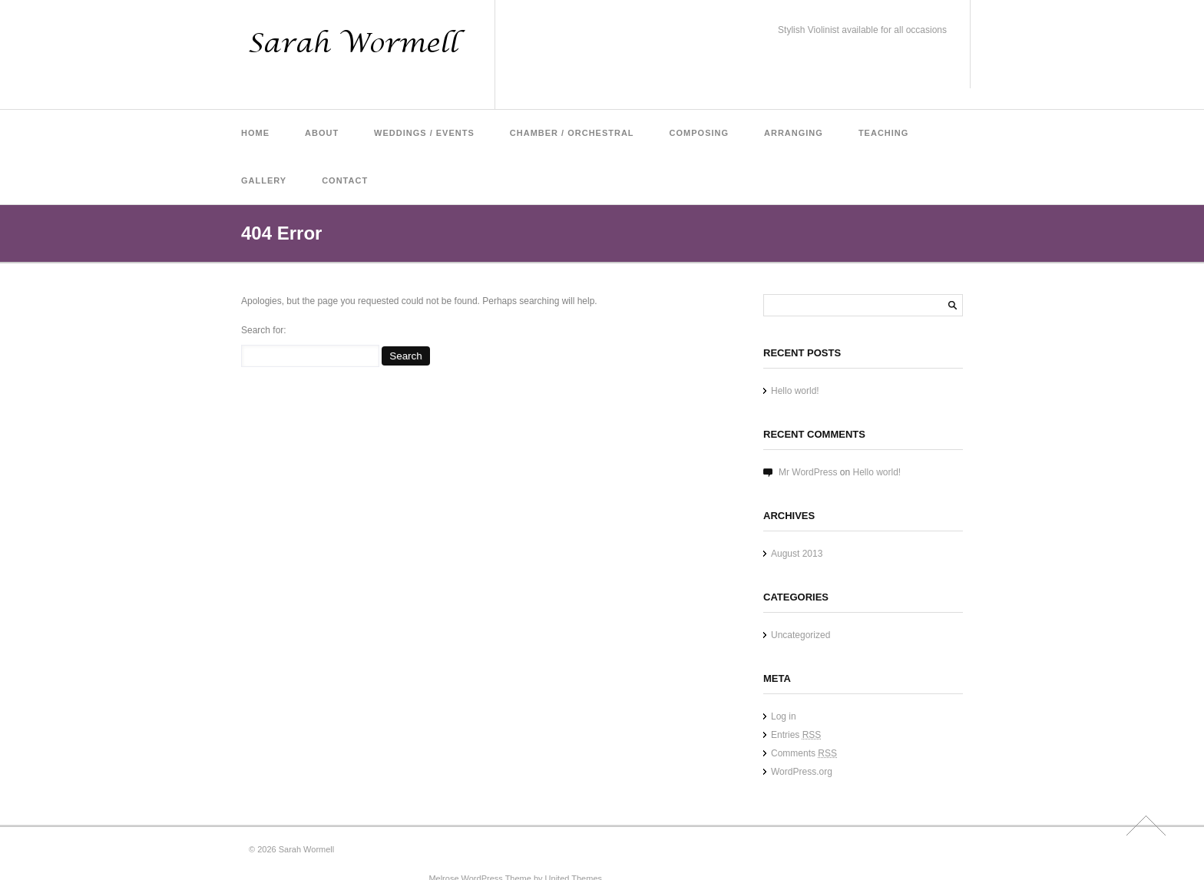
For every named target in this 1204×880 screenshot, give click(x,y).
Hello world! (795, 390)
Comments (804, 753)
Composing (699, 132)
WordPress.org (801, 771)
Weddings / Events (424, 132)
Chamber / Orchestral (572, 132)
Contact (345, 180)
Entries (796, 734)
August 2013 (796, 553)
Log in (783, 716)
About (322, 132)
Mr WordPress (808, 472)
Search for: (263, 330)
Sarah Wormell (307, 849)
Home (255, 132)
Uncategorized (800, 635)
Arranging (793, 132)
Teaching (883, 132)
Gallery (263, 180)
